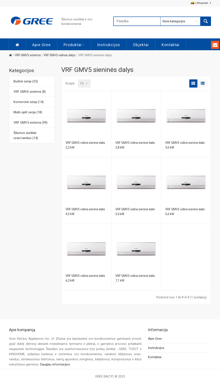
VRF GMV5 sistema (28, 55)
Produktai (74, 44)
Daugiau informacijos (55, 364)
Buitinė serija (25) (26, 81)
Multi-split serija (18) (28, 112)
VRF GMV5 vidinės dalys (59, 55)
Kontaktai (170, 44)
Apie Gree (41, 44)
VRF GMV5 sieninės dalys (95, 55)
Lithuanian (201, 3)
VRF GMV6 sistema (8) (30, 92)
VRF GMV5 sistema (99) (30, 122)
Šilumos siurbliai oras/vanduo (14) (26, 135)
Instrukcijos (108, 44)
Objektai (141, 44)
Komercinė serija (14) (29, 102)
